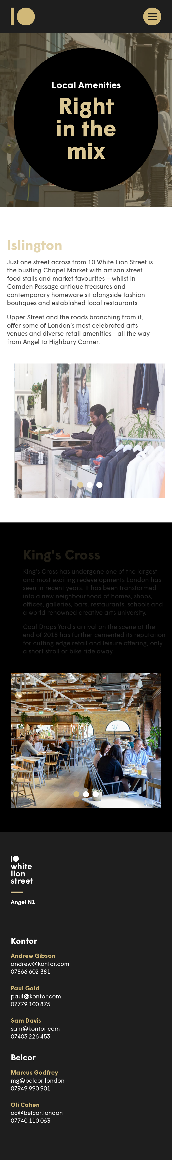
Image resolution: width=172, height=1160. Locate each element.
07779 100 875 (30, 1004)
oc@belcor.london (37, 1112)
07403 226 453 (30, 1036)
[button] (89, 485)
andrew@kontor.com (40, 963)
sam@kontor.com (35, 1028)
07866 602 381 (30, 971)
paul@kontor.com (36, 996)
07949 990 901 (30, 1088)
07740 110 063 (30, 1120)
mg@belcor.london (38, 1080)
